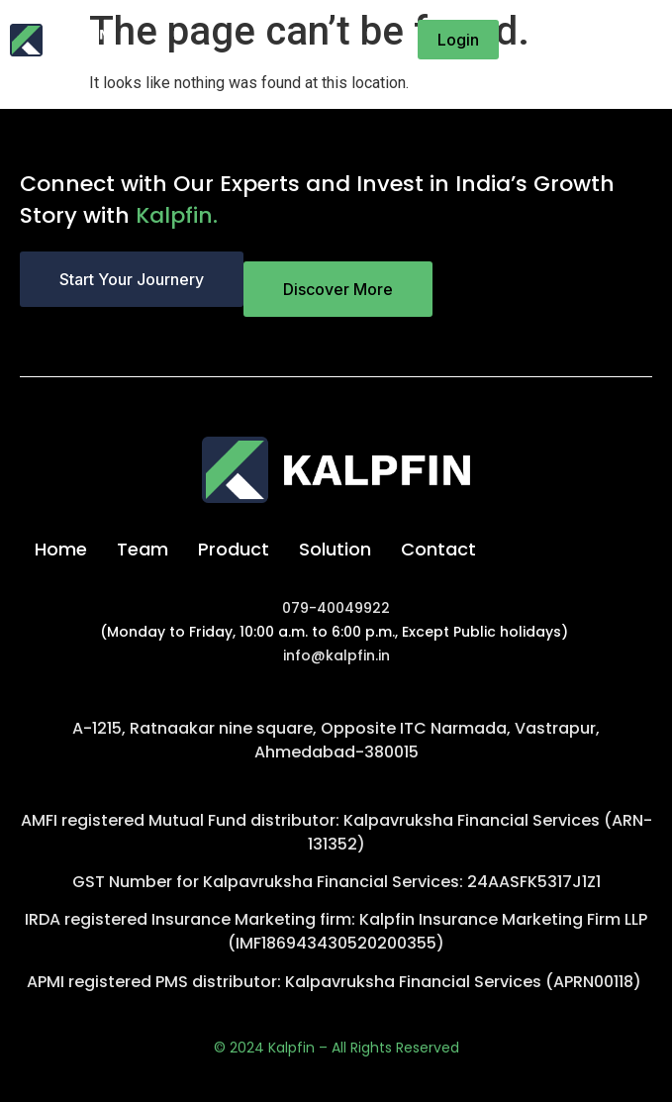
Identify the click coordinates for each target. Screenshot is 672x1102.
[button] (642, 39)
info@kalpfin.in (336, 655)
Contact (438, 549)
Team (142, 549)
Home (61, 549)
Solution (335, 549)
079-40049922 (336, 608)
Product (233, 549)
